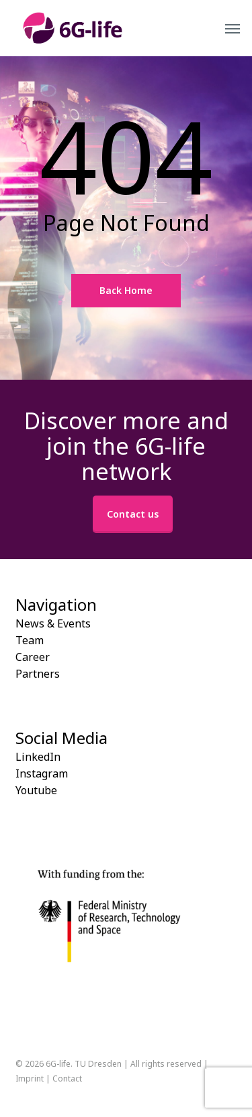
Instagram (41, 773)
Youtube (36, 790)
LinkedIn (37, 756)
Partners (37, 673)
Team (29, 640)
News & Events (53, 623)
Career (32, 657)
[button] (232, 28)
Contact (67, 1078)
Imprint (29, 1078)
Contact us (133, 514)
